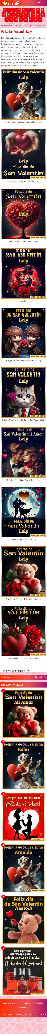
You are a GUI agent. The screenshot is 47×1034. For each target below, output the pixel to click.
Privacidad (38, 1003)
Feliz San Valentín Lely (16, 31)
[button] (5, 10)
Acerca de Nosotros (11, 1003)
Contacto (26, 1003)
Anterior (7, 677)
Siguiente (39, 677)
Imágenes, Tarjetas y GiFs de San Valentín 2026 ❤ (26, 1015)
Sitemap (23, 1007)
